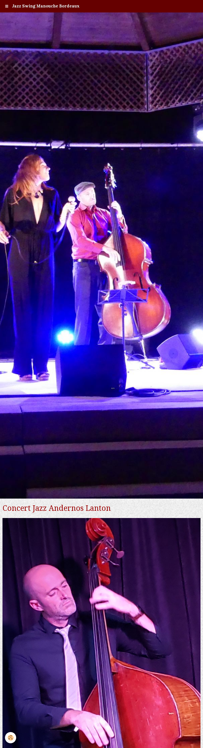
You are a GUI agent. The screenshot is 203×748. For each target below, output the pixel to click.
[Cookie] (10, 737)
